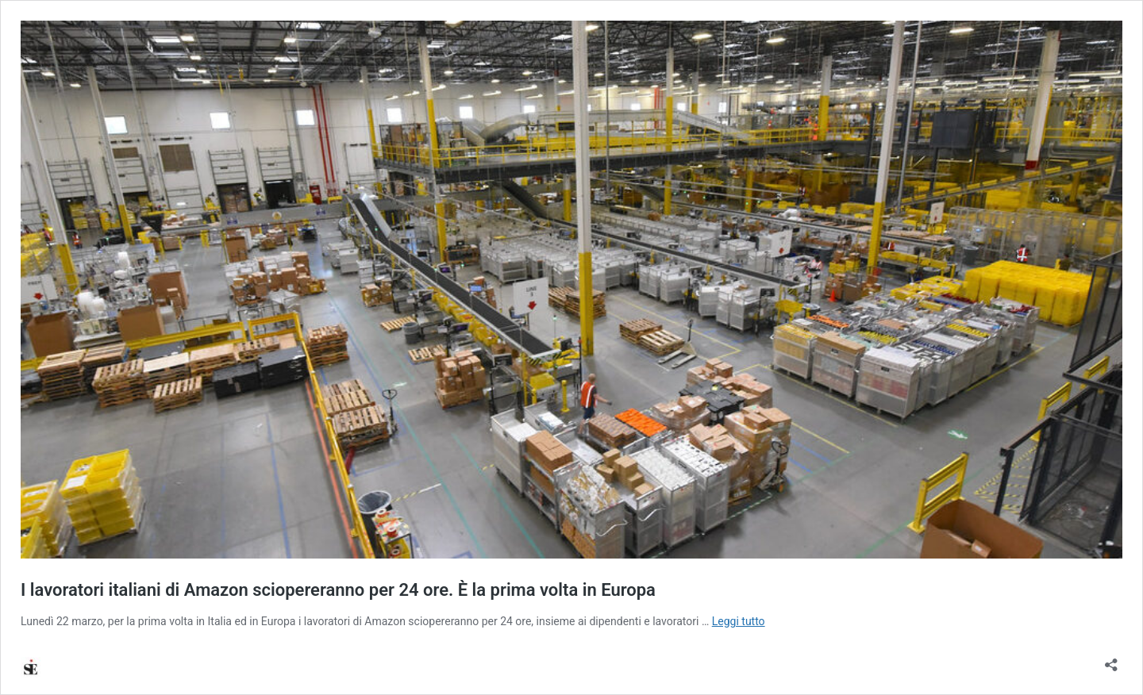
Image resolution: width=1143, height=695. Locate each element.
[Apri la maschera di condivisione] (1111, 659)
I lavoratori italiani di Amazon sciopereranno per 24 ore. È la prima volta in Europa (338, 590)
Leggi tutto (738, 621)
